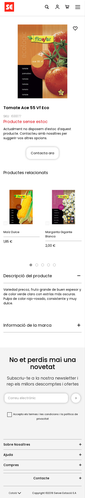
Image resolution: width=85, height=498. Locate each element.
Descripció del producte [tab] (27, 276)
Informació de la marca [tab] (27, 325)
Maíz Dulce (11, 232)
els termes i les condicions (41, 414)
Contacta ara (42, 153)
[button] (15, 493)
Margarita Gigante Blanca (58, 234)
